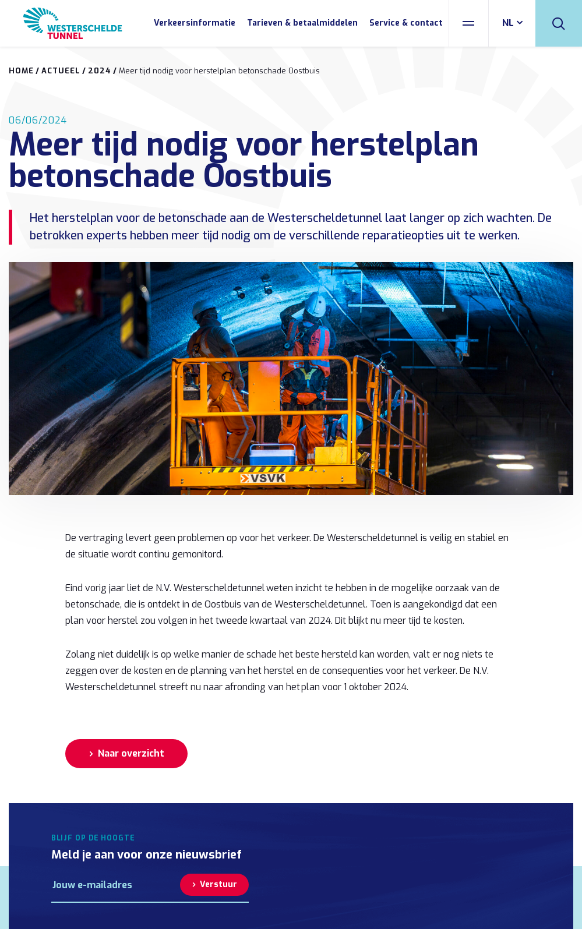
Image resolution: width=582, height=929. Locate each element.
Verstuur (218, 884)
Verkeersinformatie (194, 23)
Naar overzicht (131, 753)
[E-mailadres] (115, 885)
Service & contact (406, 23)
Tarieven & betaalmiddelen (302, 23)
